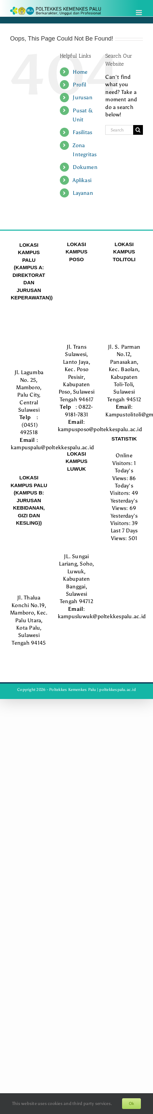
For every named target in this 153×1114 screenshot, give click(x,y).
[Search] (138, 130)
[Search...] (119, 130)
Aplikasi (82, 180)
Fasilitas (82, 132)
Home (80, 72)
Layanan (83, 193)
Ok (131, 1103)
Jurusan (82, 97)
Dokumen (85, 167)
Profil (79, 84)
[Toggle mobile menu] (139, 12)
